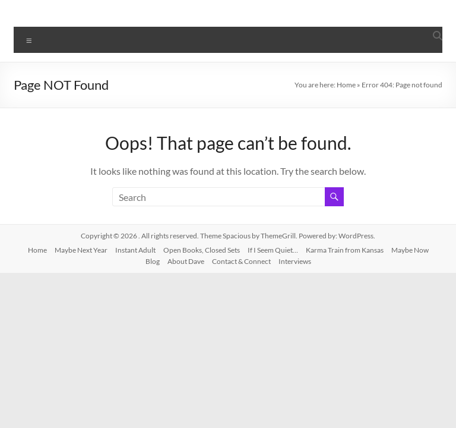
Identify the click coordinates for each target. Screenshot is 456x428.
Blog (152, 261)
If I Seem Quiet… (273, 250)
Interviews (294, 261)
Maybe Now (410, 250)
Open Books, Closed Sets (201, 250)
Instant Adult (135, 250)
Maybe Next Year (81, 250)
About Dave (185, 261)
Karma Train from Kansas (345, 250)
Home (346, 84)
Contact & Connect (241, 261)
